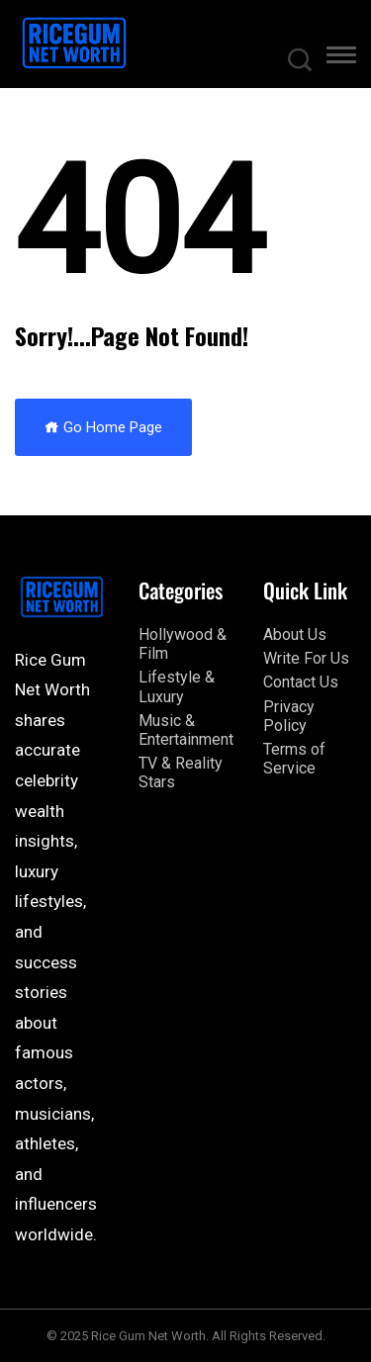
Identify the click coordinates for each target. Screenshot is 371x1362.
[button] (341, 58)
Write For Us (306, 658)
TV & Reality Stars (181, 772)
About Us (294, 634)
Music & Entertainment (186, 730)
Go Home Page (103, 427)
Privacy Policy (289, 716)
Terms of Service (294, 758)
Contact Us (300, 682)
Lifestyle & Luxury (177, 686)
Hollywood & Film (183, 644)
